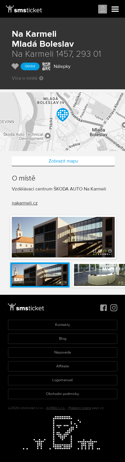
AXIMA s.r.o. (55, 408)
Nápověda (62, 352)
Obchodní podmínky (62, 393)
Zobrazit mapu (63, 161)
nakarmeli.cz (25, 203)
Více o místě (27, 78)
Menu (115, 9)
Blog (62, 338)
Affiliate (62, 366)
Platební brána (79, 408)
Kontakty (62, 324)
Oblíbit (30, 66)
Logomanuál (62, 380)
